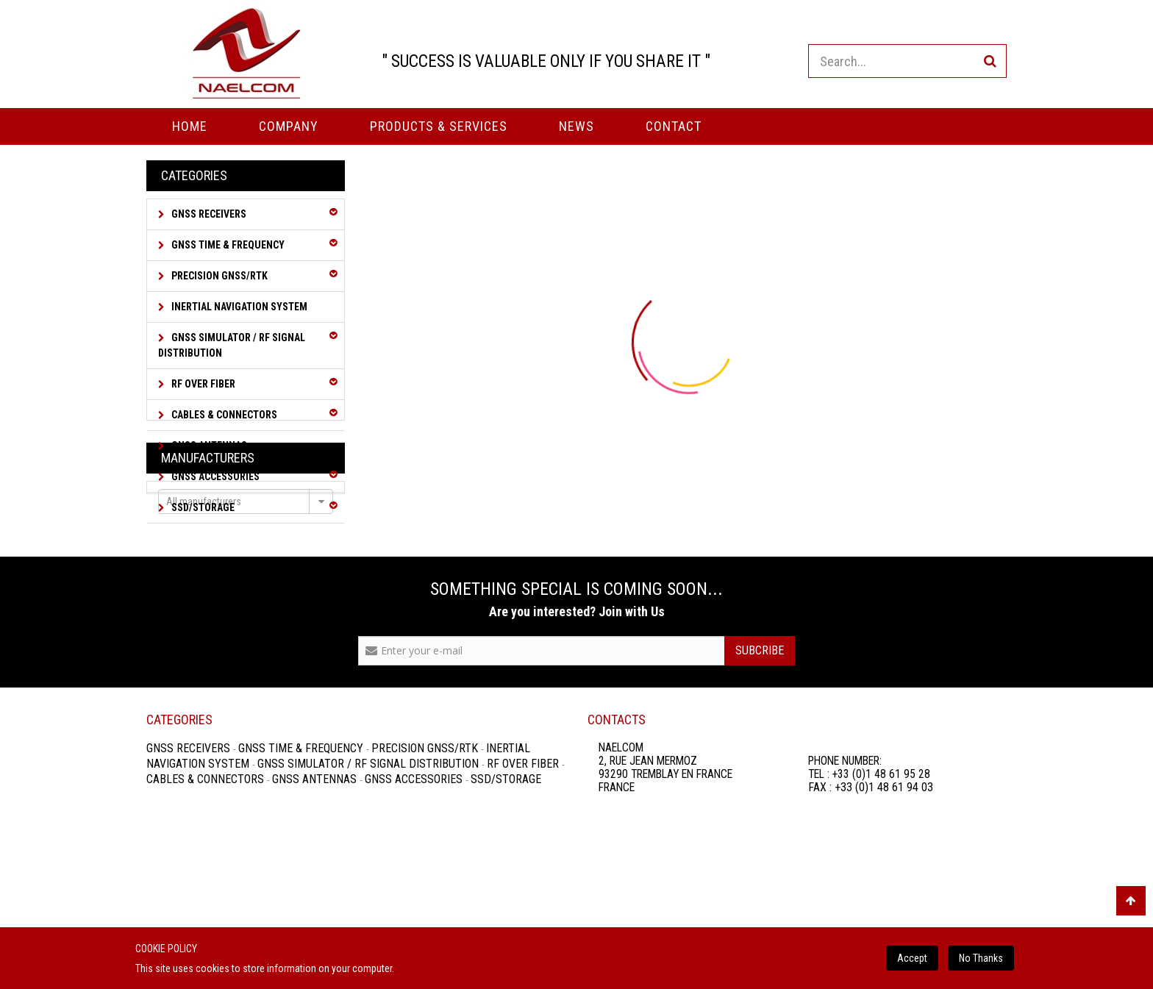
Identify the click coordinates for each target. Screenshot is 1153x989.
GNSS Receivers (207, 214)
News (576, 126)
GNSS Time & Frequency (227, 245)
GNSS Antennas (208, 445)
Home (189, 126)
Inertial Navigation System (238, 307)
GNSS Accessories (214, 476)
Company (288, 126)
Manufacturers (207, 560)
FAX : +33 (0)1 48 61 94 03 (870, 914)
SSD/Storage (202, 507)
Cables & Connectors (223, 415)
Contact (674, 126)
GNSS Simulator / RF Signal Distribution (231, 345)
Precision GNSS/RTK (218, 276)
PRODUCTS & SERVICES (438, 126)
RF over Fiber (202, 384)
